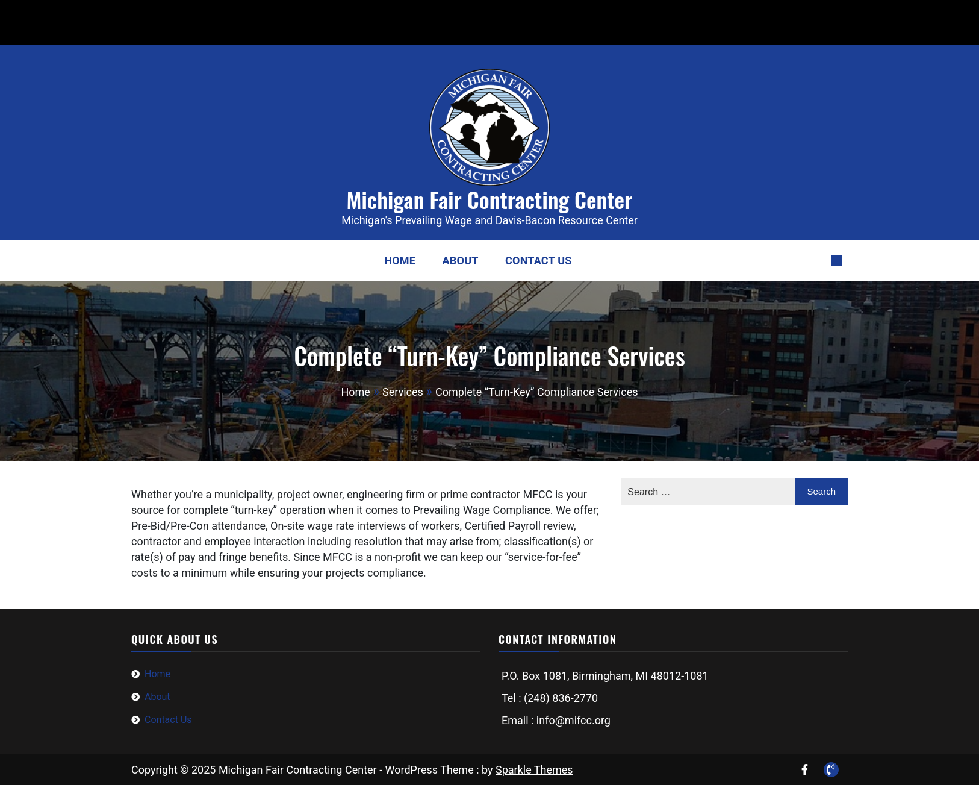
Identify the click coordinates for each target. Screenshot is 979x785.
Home (399, 260)
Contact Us (538, 260)
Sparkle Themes (534, 769)
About (461, 260)
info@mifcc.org (254, 14)
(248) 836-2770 (156, 14)
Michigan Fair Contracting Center (490, 199)
